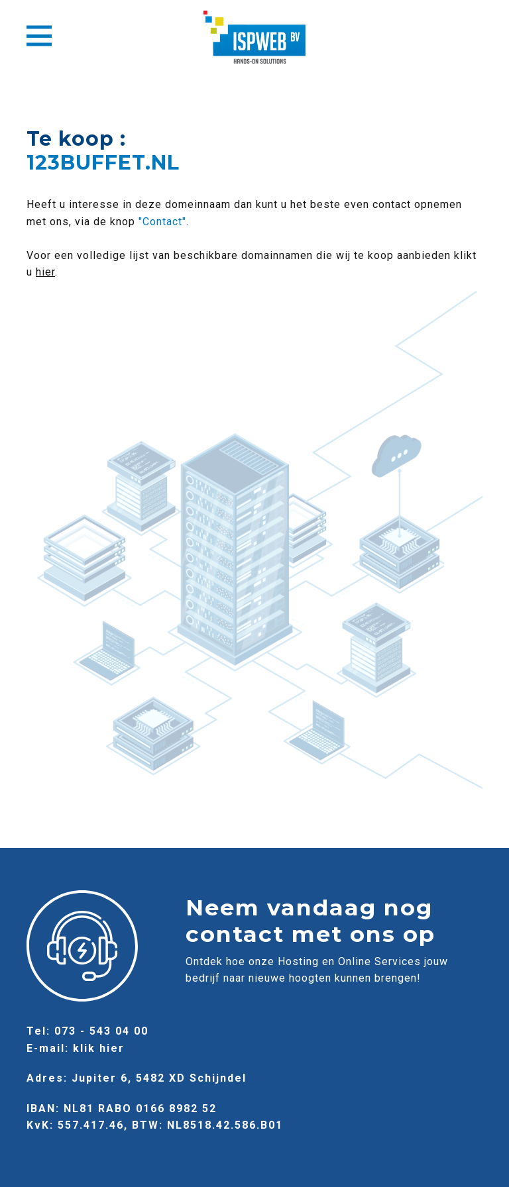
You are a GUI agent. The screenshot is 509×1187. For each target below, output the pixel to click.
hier (45, 272)
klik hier (99, 1048)
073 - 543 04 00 (101, 1031)
